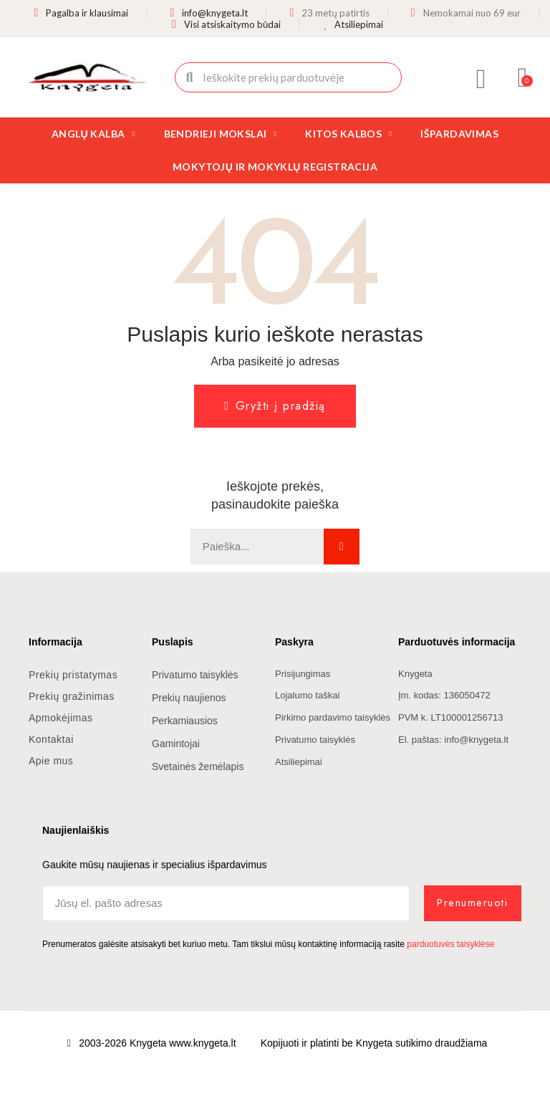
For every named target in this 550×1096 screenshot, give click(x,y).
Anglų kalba (93, 134)
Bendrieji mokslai (220, 134)
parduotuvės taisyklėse (450, 944)
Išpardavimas (459, 134)
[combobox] (289, 77)
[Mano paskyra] (481, 78)
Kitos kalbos (348, 134)
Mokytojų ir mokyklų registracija (275, 166)
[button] (523, 77)
